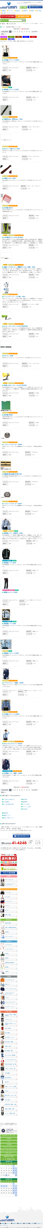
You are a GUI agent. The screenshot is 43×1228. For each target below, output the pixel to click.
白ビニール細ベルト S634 (12, 148)
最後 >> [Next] (3, 34)
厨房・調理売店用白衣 (10, 927)
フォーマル (8, 892)
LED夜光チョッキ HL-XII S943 (13, 237)
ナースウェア (8, 944)
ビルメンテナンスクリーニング (9, 993)
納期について (7, 815)
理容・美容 (8, 914)
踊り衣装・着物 (9, 1041)
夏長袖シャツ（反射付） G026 (13, 533)
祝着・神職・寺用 (9, 1108)
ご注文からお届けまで (9, 799)
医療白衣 (25, 10)
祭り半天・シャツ (9, 1037)
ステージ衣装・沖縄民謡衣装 (10, 1015)
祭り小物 (7, 1100)
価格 (11, 39)
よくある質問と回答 (9, 804)
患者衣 (7, 958)
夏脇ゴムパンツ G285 (10, 592)
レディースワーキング (10, 988)
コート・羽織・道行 (10, 1113)
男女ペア (7, 984)
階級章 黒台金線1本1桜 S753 (13, 474)
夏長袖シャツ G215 (10, 563)
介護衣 (7, 971)
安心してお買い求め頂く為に (9, 1150)
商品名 (26, 36)
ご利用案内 (6, 801)
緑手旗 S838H (8, 415)
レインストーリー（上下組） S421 (14, 296)
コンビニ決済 (26, 804)
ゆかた (7, 1091)
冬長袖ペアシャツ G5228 (11, 714)
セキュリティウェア (10, 1002)
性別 (11, 36)
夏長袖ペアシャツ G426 (11, 653)
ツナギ (7, 997)
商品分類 (4, 36)
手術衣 (7, 953)
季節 (18, 36)
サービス (10, 10)
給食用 (7, 932)
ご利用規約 (9, 1144)
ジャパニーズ (8, 901)
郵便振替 (25, 801)
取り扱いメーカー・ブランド (9, 13)
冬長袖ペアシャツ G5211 (11, 60)
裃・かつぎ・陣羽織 (10, 1055)
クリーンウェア (9, 936)
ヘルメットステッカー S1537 (13, 503)
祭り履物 (7, 1073)
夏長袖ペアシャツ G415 (11, 89)
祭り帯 (7, 1082)
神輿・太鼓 (8, 1046)
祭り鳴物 (7, 1032)
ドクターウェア (9, 949)
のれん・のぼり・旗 (10, 1068)
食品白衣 (18, 10)
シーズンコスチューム (10, 1059)
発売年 (33, 36)
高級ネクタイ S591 (10, 178)
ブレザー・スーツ (9, 1006)
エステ (7, 910)
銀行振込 (25, 799)
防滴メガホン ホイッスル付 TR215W (15, 385)
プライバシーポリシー (8, 1147)
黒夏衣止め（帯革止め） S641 (13, 119)
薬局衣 (7, 967)
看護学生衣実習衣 (9, 962)
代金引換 (25, 809)
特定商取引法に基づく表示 (8, 1135)
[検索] (15, 20)
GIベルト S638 (8, 355)
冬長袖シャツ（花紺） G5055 (13, 773)
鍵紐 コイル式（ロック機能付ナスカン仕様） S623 (19, 267)
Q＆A (8, 1141)
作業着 (32, 10)
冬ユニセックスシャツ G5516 (13, 743)
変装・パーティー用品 (10, 1086)
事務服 (3, 10)
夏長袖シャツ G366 (10, 623)
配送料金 (6, 813)
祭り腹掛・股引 (9, 1050)
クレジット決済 (27, 806)
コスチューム (8, 1019)
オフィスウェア (9, 879)
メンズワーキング (9, 979)
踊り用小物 (8, 1077)
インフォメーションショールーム (10, 884)
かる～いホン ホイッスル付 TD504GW (16, 326)
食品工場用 (8, 923)
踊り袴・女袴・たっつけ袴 (10, 1024)
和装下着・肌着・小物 (10, 1104)
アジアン (7, 905)
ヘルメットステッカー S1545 (13, 444)
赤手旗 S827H (8, 208)
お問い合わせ (9, 1153)
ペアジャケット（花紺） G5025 (13, 683)
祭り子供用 (8, 1028)
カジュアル (7, 896)
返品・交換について (9, 817)
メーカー (4, 39)
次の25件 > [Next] (35, 31)
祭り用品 (39, 10)
